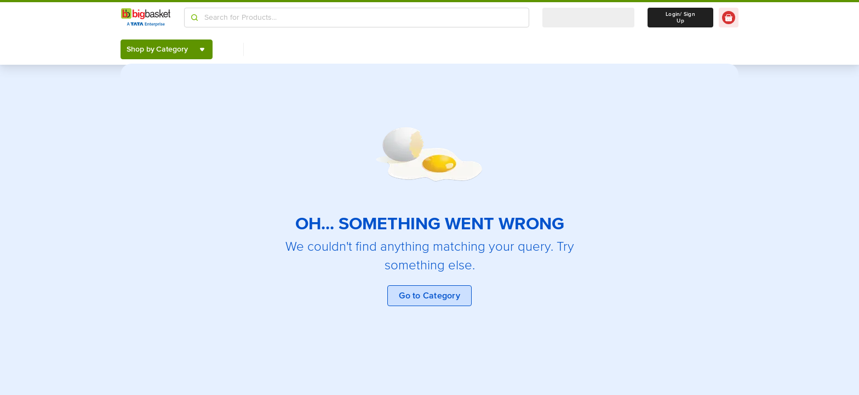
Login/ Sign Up (680, 17)
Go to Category (429, 295)
